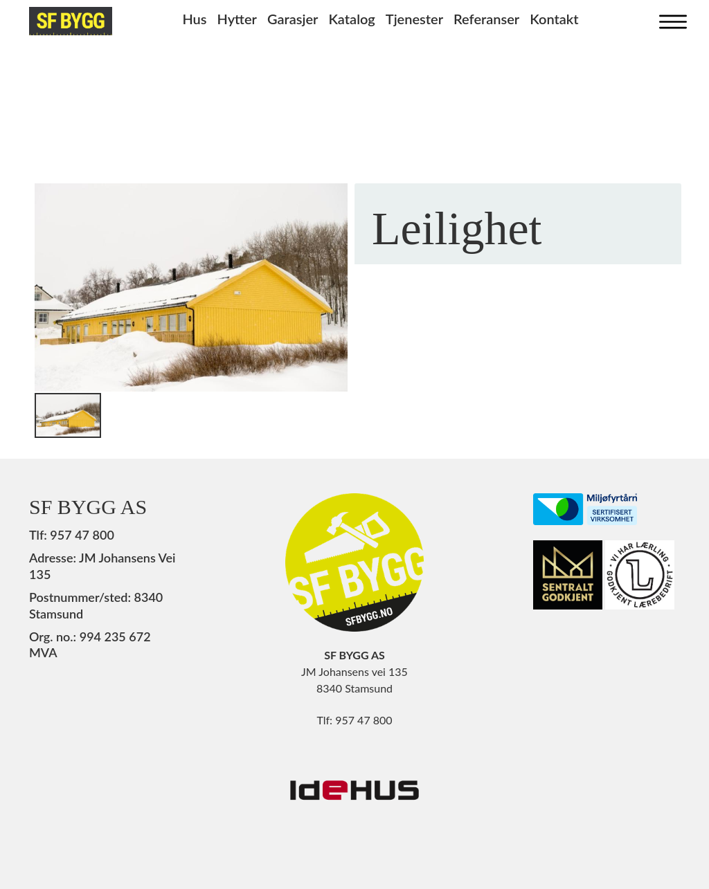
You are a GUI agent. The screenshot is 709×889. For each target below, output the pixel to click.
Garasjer (292, 18)
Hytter (237, 18)
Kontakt (554, 18)
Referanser (486, 18)
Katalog (351, 18)
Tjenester (414, 18)
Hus (194, 18)
